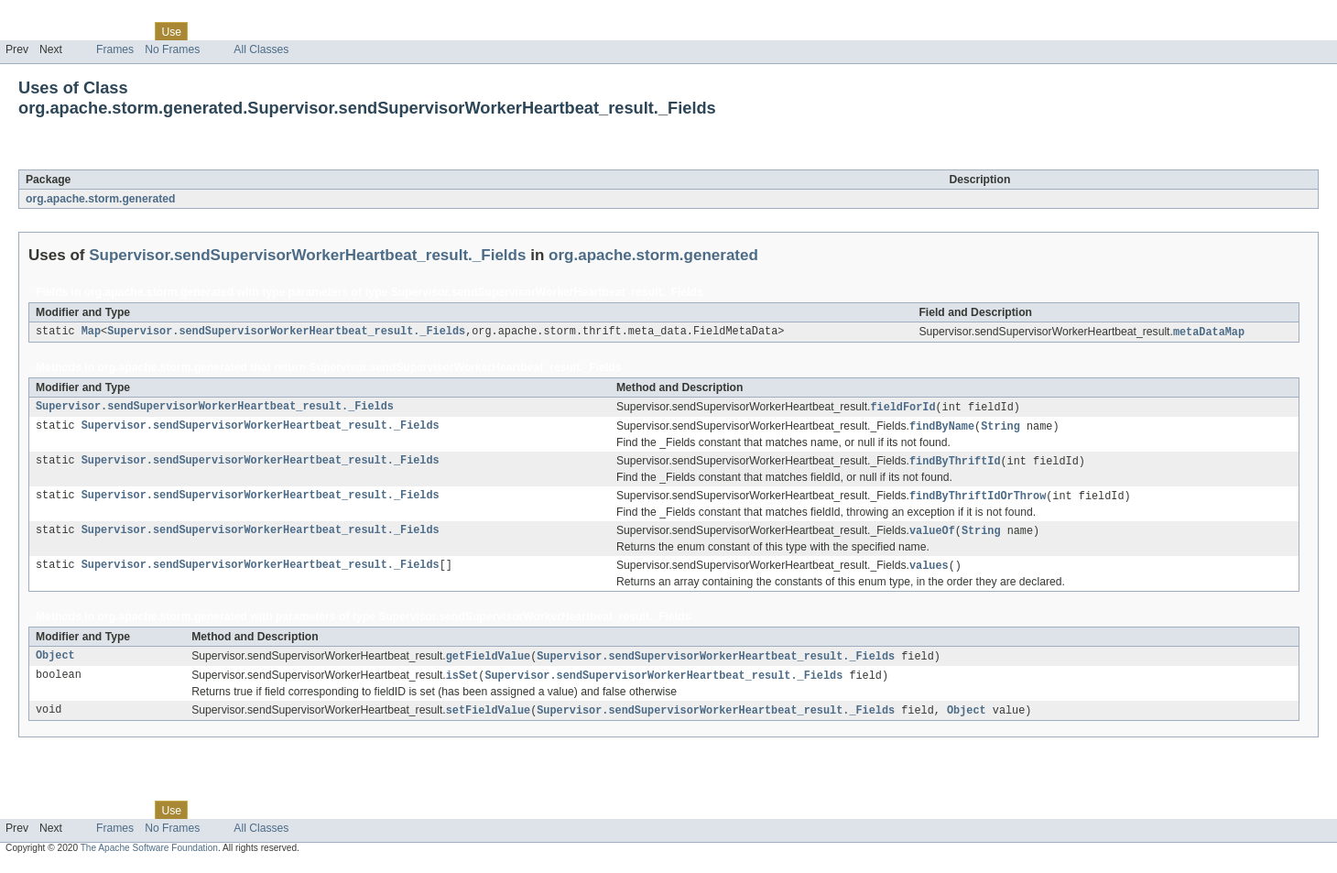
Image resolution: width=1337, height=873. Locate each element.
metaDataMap (1209, 332)
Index (313, 31)
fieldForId (902, 408)
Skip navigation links (50, 15)
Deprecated (260, 31)
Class (131, 31)
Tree (209, 31)
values (929, 571)
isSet (462, 683)
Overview (28, 31)
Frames (115, 49)
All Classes (261, 49)
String (1000, 428)
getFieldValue (488, 663)
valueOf (932, 536)
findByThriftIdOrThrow (977, 500)
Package (84, 31)
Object (55, 663)
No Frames (172, 49)
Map (91, 332)
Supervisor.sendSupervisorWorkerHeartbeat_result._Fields (281, 159)
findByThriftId (955, 464)
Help (349, 31)
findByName (941, 428)
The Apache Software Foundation (149, 857)
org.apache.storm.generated (100, 198)
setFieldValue (488, 719)
